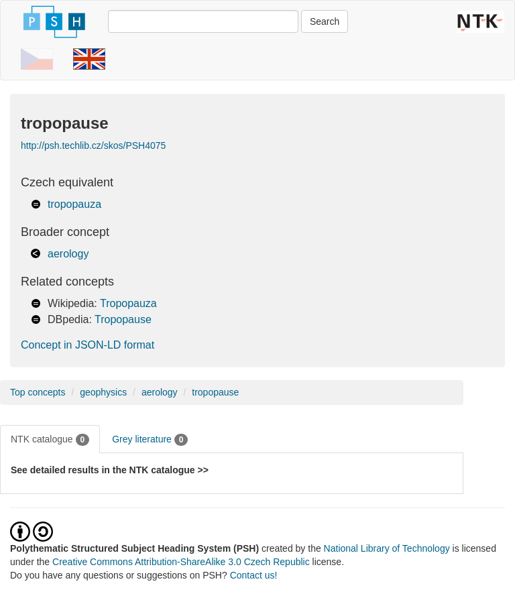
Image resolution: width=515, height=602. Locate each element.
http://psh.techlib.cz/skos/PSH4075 (93, 145)
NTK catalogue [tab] (50, 440)
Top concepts (38, 392)
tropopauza (74, 204)
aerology (68, 253)
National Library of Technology (387, 548)
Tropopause (123, 319)
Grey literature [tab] (150, 440)
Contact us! (254, 575)
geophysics (103, 392)
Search (324, 21)
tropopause (215, 392)
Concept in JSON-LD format (87, 345)
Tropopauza (128, 303)
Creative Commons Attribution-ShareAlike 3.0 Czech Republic (182, 561)
